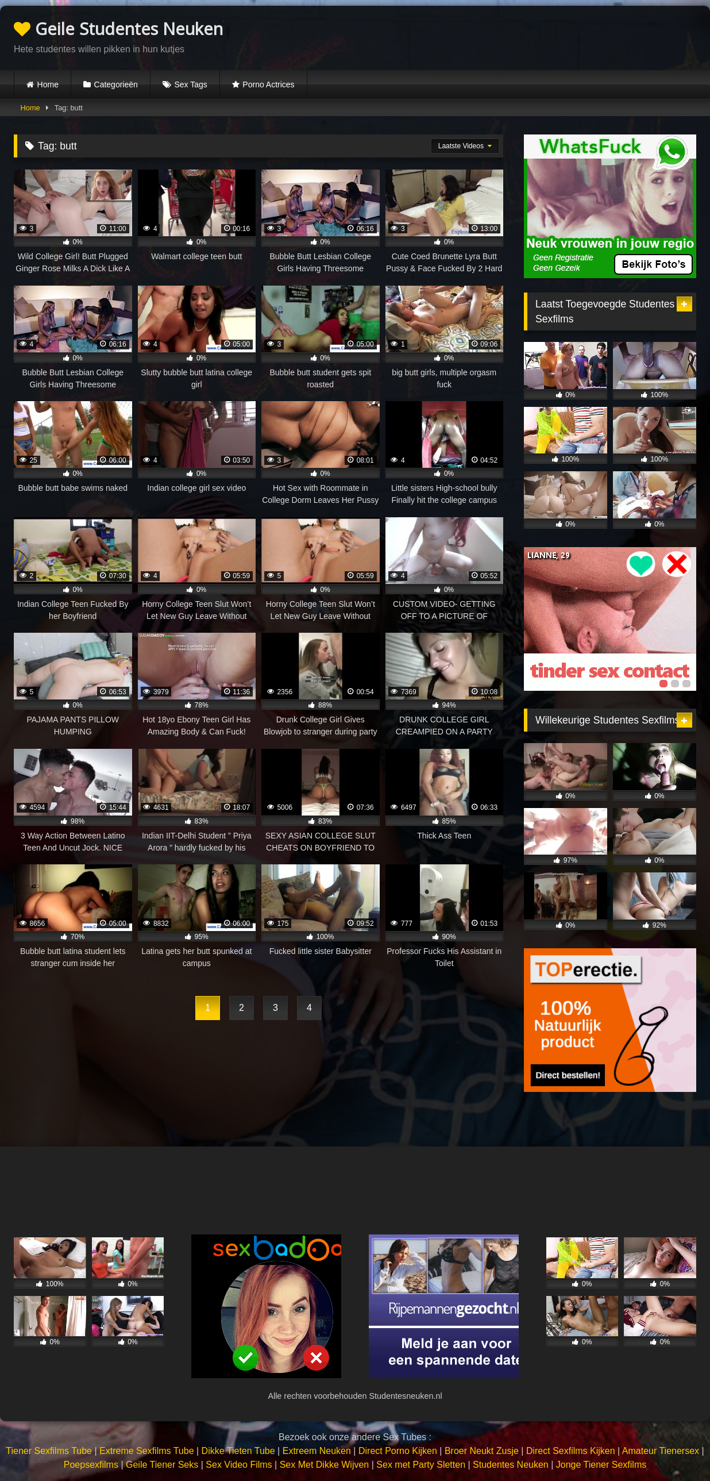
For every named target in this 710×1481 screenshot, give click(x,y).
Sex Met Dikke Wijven (324, 1465)
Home (48, 84)
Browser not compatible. (561, 36)
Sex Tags (190, 84)
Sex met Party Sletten (420, 1465)
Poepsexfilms (91, 1465)
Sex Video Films (239, 1465)
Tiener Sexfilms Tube (49, 1451)
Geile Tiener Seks (162, 1465)
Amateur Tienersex (660, 1451)
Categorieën (116, 84)
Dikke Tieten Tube (238, 1451)
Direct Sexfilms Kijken (570, 1451)
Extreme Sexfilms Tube (146, 1451)
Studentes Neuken (511, 1465)
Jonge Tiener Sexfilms (601, 1465)
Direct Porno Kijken (397, 1451)
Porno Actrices (268, 84)
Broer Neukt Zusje (482, 1451)
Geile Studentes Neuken (118, 28)
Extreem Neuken (317, 1451)
